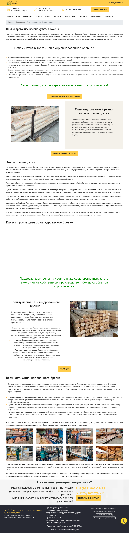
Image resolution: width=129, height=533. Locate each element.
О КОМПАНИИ (95, 16)
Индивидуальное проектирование (104, 518)
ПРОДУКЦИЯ (70, 16)
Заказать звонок (100, 9)
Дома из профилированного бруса (107, 508)
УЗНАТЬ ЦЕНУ (64, 369)
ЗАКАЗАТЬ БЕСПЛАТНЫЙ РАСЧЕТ (64, 153)
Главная (11, 22)
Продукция (20, 22)
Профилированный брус (104, 514)
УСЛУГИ (82, 16)
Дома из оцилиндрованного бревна (104, 511)
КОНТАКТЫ (109, 16)
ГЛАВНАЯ (9, 16)
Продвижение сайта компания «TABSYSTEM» (64, 526)
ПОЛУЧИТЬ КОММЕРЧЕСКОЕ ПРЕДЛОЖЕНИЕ (64, 96)
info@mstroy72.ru (116, 3)
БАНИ (47, 16)
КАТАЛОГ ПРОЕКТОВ (23, 16)
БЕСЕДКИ (57, 16)
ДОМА (38, 16)
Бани (92, 508)
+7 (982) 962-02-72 (73, 9)
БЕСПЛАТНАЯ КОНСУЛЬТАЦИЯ (88, 498)
